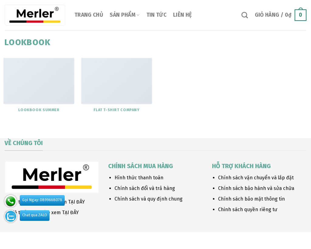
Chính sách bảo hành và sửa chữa (256, 188)
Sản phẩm (124, 15)
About (11, 239)
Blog (53, 239)
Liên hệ (182, 15)
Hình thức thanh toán (138, 178)
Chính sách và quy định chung (148, 199)
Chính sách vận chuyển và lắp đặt (256, 178)
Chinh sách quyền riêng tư (247, 209)
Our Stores (32, 239)
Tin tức (156, 15)
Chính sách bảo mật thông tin (251, 199)
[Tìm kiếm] (244, 15)
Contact (70, 239)
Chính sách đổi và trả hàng (144, 188)
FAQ (86, 239)
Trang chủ (88, 15)
